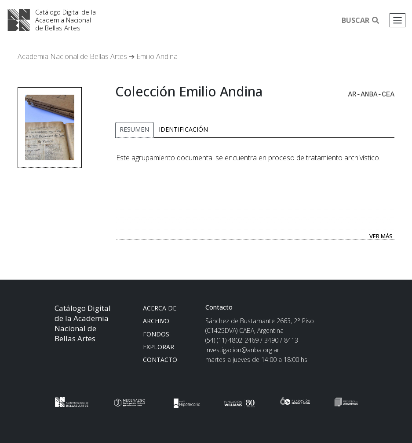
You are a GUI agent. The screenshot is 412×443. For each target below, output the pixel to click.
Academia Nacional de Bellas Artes (19, 20)
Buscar (360, 20)
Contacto (160, 358)
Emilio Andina (157, 56)
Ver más (381, 235)
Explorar (158, 346)
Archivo (156, 320)
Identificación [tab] (183, 128)
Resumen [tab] (134, 128)
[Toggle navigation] (397, 20)
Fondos (156, 333)
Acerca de (159, 307)
